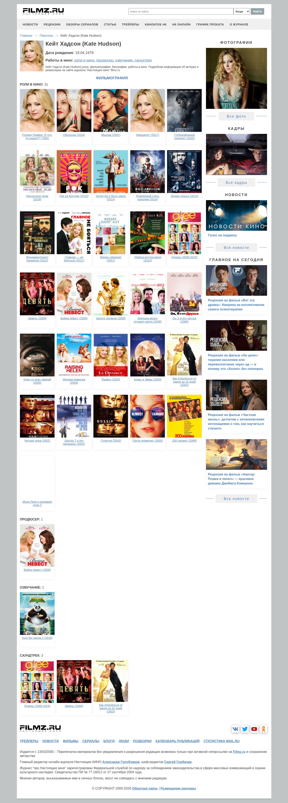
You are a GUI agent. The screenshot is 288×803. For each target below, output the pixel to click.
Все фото (236, 116)
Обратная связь (145, 788)
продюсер (104, 60)
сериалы (90, 741)
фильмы (70, 741)
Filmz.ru (239, 751)
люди (124, 741)
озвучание (124, 60)
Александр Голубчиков (121, 762)
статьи (110, 24)
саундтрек (143, 60)
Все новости (236, 248)
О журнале (239, 24)
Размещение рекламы (178, 788)
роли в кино (84, 60)
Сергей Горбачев (178, 762)
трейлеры (130, 24)
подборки (142, 741)
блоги (109, 741)
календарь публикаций (178, 741)
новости (30, 24)
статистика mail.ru (222, 741)
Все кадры (236, 183)
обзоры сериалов (82, 24)
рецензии (52, 24)
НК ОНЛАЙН (181, 24)
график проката (210, 24)
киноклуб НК (156, 24)
